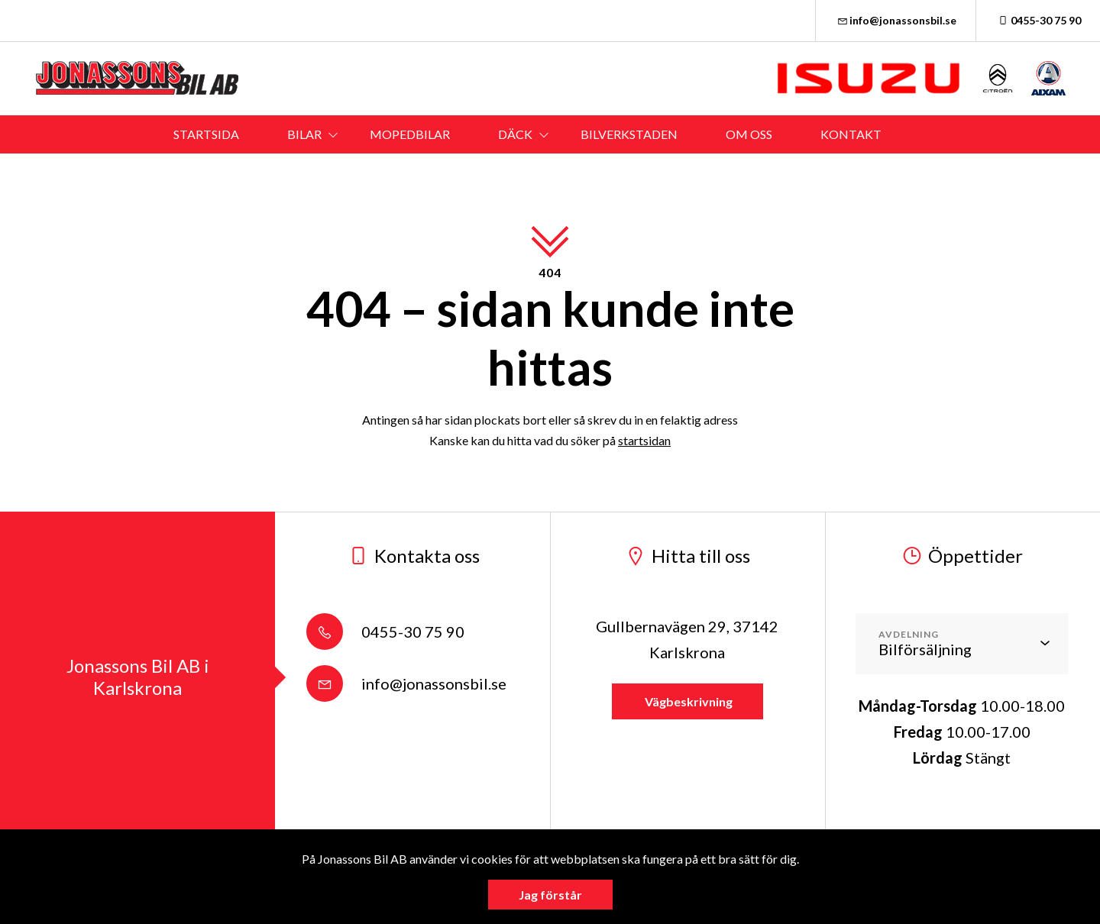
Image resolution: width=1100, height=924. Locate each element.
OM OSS (749, 134)
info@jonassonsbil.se (896, 20)
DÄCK (515, 134)
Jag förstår (550, 894)
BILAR (304, 134)
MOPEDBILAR (410, 134)
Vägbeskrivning (687, 701)
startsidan (644, 440)
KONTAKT (851, 134)
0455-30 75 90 (1038, 20)
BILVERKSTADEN (629, 134)
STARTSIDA (206, 134)
